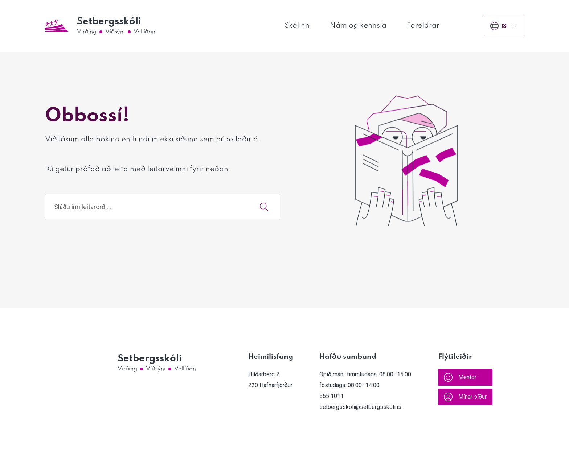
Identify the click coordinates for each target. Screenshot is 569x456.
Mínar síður (465, 397)
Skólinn (297, 25)
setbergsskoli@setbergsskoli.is (360, 406)
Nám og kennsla (358, 25)
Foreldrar (423, 25)
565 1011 (331, 396)
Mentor (460, 377)
